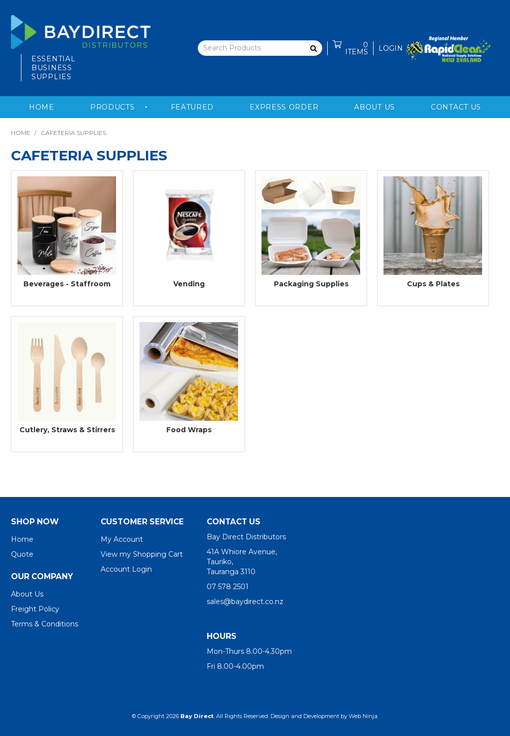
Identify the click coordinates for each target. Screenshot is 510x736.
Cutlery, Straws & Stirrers (67, 429)
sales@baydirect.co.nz (245, 601)
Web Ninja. (364, 716)
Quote (22, 554)
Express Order (284, 107)
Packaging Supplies (311, 283)
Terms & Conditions (44, 623)
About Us (374, 107)
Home (41, 107)
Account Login (126, 569)
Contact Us (456, 107)
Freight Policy (35, 609)
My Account (122, 539)
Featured (192, 107)
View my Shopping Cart (142, 554)
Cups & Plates (433, 283)
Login (391, 48)
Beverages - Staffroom (67, 283)
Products (112, 107)
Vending (189, 283)
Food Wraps (189, 429)
